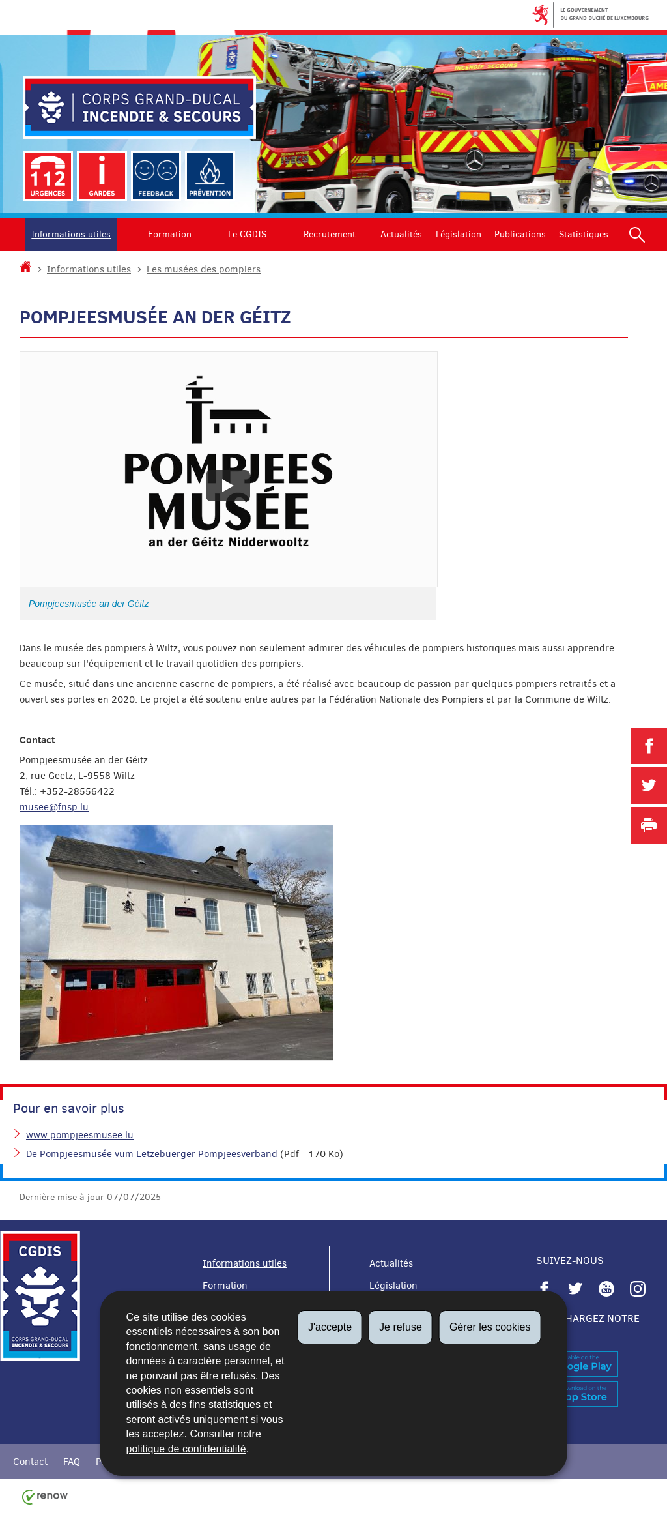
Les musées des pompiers (204, 269)
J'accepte (330, 1326)
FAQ (71, 1461)
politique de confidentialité (186, 1448)
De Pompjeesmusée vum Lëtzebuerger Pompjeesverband (151, 1153)
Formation (170, 234)
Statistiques (583, 234)
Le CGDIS (247, 234)
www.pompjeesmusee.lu (80, 1134)
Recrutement (330, 234)
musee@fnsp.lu (54, 807)
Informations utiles (71, 234)
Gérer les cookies (490, 1326)
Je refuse (400, 1326)
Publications (520, 234)
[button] (637, 234)
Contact (30, 1461)
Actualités (401, 234)
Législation (458, 234)
